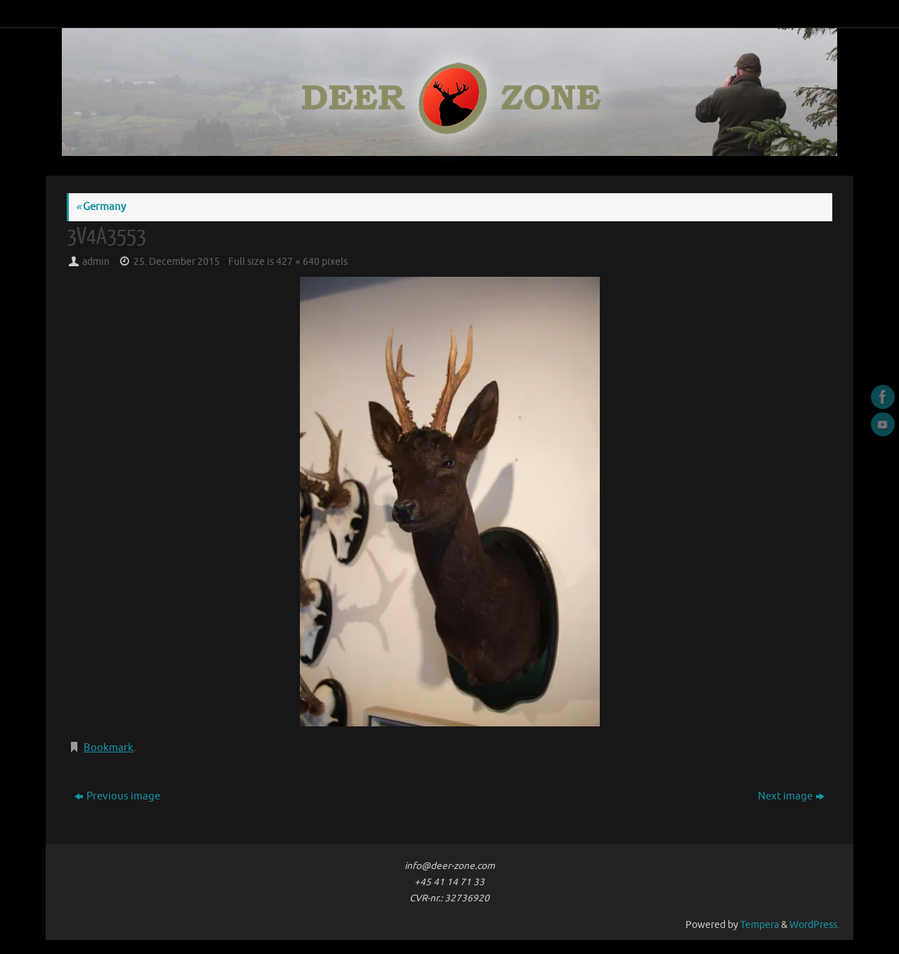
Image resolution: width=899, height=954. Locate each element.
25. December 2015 (176, 262)
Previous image (117, 796)
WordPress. (814, 925)
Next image (791, 796)
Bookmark (108, 747)
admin (96, 262)
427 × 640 (298, 262)
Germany (101, 207)
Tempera (759, 925)
